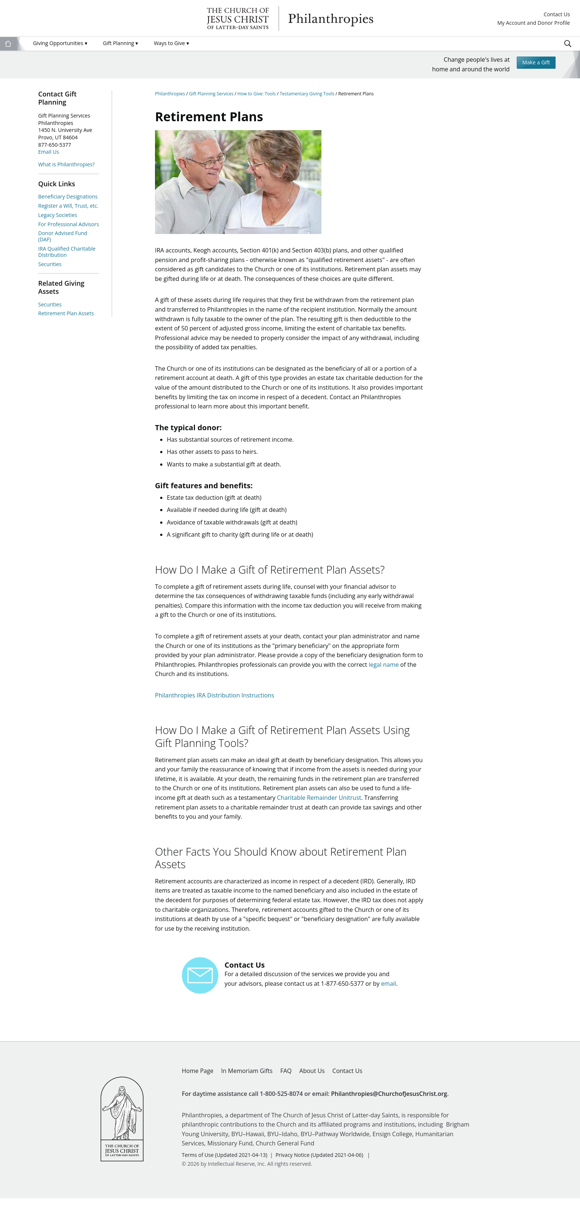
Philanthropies (290, 18)
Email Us (48, 151)
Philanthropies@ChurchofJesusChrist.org (389, 1104)
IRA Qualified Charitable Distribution (66, 251)
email (388, 994)
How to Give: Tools (257, 94)
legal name (384, 669)
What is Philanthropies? (66, 164)
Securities (49, 264)
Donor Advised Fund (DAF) (62, 236)
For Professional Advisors (68, 224)
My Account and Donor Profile (533, 23)
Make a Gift (533, 64)
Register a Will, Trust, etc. (68, 205)
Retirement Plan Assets (66, 313)
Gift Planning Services (212, 94)
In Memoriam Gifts (247, 1081)
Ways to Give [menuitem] (171, 43)
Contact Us (557, 14)
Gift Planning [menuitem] (120, 43)
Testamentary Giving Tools (307, 94)
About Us (312, 1081)
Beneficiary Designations (67, 196)
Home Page (198, 1081)
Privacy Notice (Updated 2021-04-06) (319, 1165)
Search (567, 43)
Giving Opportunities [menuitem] (60, 43)
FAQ (286, 1081)
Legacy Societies (57, 214)
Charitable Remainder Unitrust (319, 805)
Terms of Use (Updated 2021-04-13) (224, 1165)
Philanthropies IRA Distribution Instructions (214, 700)
